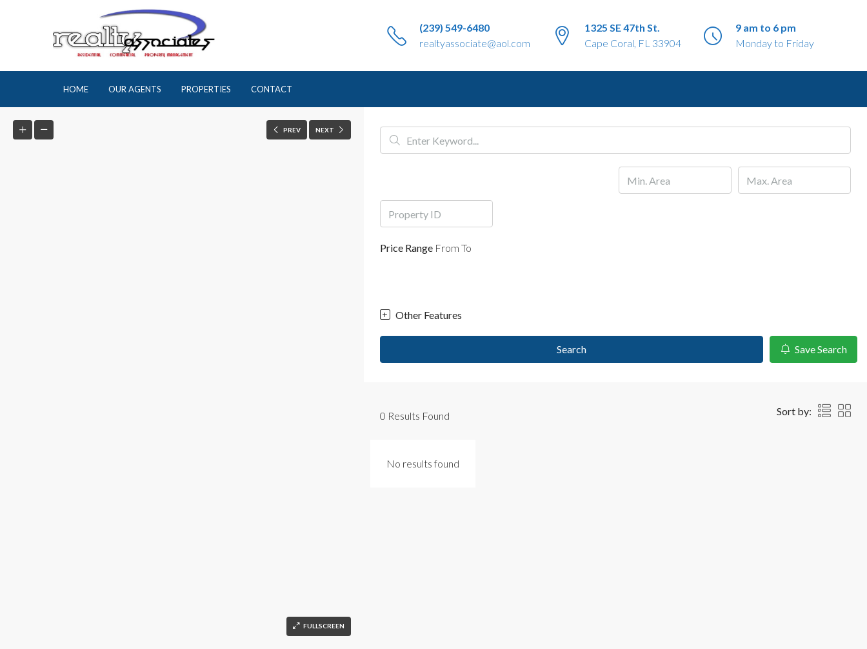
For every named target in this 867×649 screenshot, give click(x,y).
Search (571, 349)
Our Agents (134, 89)
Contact (271, 89)
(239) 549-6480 (454, 27)
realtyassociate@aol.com (474, 43)
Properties (206, 89)
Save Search (813, 349)
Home (75, 89)
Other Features (421, 315)
